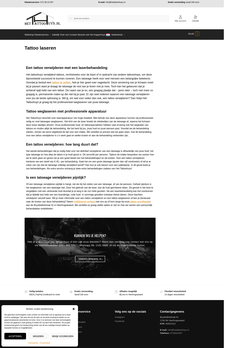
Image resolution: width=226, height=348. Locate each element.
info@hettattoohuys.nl (115, 2)
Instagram (120, 315)
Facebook (119, 319)
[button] (73, 308)
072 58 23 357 (46, 2)
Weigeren (38, 336)
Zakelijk (195, 18)
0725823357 (176, 331)
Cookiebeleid (33, 343)
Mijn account (180, 18)
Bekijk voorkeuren (62, 336)
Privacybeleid (45, 343)
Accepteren (15, 336)
